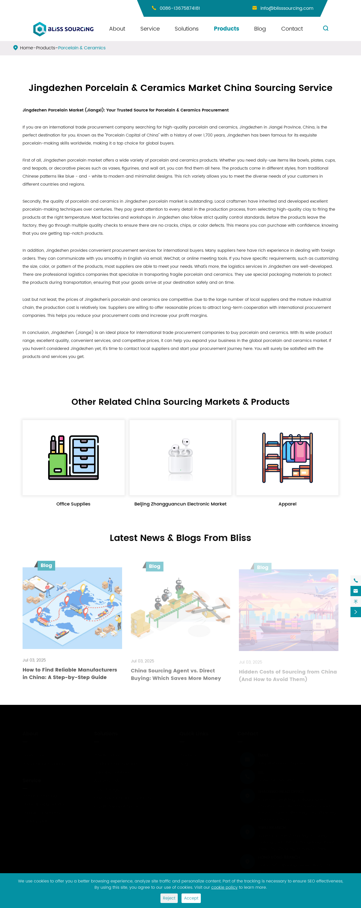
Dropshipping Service (44, 803)
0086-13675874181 (180, 8)
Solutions (187, 29)
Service (150, 29)
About (117, 29)
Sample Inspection (41, 812)
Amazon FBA (106, 780)
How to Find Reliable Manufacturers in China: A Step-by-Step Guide (70, 677)
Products (226, 29)
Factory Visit (35, 820)
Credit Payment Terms (116, 806)
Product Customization (116, 763)
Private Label (107, 754)
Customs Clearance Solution (122, 797)
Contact (292, 29)
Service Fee (34, 754)
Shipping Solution (111, 771)
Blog (260, 29)
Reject (169, 898)
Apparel (288, 504)
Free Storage (107, 789)
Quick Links (194, 733)
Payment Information (44, 763)
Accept (191, 898)
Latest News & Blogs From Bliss (180, 538)
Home (26, 48)
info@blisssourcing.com (286, 8)
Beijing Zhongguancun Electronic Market (180, 504)
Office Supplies (73, 504)
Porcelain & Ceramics (82, 48)
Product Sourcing (40, 795)
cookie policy (224, 887)
